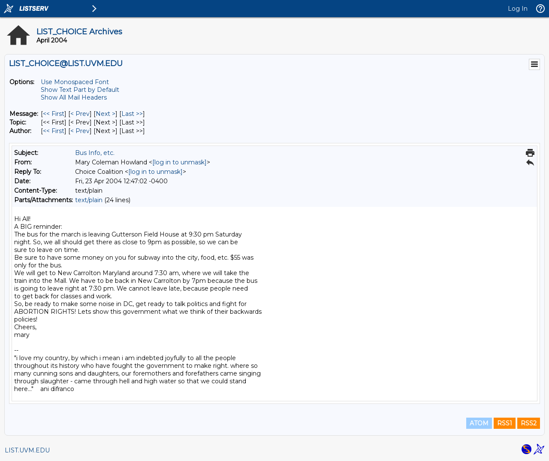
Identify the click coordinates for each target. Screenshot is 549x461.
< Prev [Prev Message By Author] (80, 131)
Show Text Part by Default (80, 90)
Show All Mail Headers (74, 97)
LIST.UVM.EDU (27, 450)
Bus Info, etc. (95, 153)
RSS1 (504, 423)
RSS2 (529, 423)
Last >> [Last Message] (132, 114)
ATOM (479, 423)
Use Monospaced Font (75, 82)
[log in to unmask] (179, 162)
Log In (518, 8)
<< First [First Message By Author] (53, 131)
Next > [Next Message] (105, 114)
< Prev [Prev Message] (80, 114)
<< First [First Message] (53, 114)
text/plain (89, 200)
